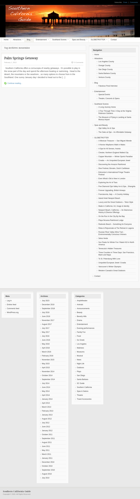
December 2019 (48, 305)
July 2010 (45, 478)
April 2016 (46, 348)
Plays (79, 371)
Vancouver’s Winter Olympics (109, 267)
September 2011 (48, 438)
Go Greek (80, 340)
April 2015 (46, 368)
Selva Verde (103, 238)
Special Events (104, 94)
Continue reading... (14, 83)
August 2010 (47, 474)
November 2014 (48, 371)
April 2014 (46, 395)
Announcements (83, 308)
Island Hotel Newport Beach (109, 198)
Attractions (17, 40)
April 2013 (46, 403)
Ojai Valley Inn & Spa (106, 128)
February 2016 (47, 356)
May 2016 (46, 344)
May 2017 (46, 332)
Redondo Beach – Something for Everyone (115, 224)
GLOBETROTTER (98, 40)
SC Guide (80, 383)
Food (79, 336)
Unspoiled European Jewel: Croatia (112, 263)
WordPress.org (13, 312)
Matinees (80, 348)
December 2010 (48, 462)
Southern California (84, 387)
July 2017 (45, 328)
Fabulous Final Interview (107, 86)
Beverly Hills (81, 316)
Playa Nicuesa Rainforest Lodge (110, 220)
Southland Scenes (59, 40)
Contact (114, 40)
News (79, 360)
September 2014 (48, 379)
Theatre (80, 395)
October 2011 (47, 435)
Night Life (80, 364)
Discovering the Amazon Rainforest (112, 164)
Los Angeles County (106, 62)
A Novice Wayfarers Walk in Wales (111, 145)
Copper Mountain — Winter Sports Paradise (115, 156)
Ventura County (104, 77)
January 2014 (47, 399)
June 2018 (46, 316)
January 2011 (47, 458)
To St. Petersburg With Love (109, 259)
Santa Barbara (82, 379)
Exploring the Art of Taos (107, 182)
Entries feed (11, 305)
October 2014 (47, 375)
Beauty (79, 312)
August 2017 (47, 324)
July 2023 (45, 301)
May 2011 (46, 450)
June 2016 (46, 340)
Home (6, 40)
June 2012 (46, 427)
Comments (134, 2)
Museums (80, 352)
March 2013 (46, 407)
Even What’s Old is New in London (111, 179)
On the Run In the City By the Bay (111, 216)
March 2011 (46, 454)
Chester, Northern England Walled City (113, 153)
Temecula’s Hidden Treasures (109, 249)
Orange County (104, 65)
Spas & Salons (82, 391)
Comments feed (13, 308)
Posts (125, 2)
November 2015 (48, 360)
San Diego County (105, 69)
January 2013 (47, 415)
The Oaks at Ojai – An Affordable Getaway (114, 132)
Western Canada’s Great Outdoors (111, 271)
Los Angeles (81, 344)
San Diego (81, 375)
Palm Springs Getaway (21, 58)
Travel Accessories (84, 399)
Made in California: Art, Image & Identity (113, 206)
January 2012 (47, 431)
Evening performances (85, 328)
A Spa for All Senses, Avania (109, 149)
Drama (79, 320)
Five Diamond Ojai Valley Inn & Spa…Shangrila (116, 186)
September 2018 (48, 308)
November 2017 (48, 320)
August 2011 (47, 442)
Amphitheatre (82, 301)
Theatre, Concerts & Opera (108, 98)
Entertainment (41, 40)
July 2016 (45, 336)
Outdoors (80, 368)
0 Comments (78, 62)
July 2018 (45, 312)
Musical (80, 356)
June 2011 (46, 446)
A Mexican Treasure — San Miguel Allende (115, 141)
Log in (9, 301)
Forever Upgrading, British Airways (111, 190)
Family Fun (81, 332)
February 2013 (47, 411)
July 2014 (45, 383)
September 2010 (48, 470)
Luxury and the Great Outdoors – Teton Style (115, 202)
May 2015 (46, 364)
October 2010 (47, 466)
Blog (29, 40)
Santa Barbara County (107, 73)
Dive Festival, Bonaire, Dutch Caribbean (114, 168)
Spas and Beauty (79, 40)
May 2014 (46, 391)
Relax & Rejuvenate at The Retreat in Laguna (116, 228)
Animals (80, 305)
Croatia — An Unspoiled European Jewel (114, 160)
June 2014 (46, 387)
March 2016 (46, 352)
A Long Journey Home (107, 107)
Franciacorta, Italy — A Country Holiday (113, 194)
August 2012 (47, 419)
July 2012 (45, 423)
